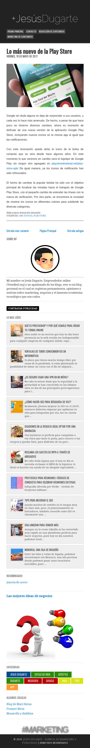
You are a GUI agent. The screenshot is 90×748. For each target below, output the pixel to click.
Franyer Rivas (15, 708)
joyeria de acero (17, 582)
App (21, 216)
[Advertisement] (46, 7)
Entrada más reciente (18, 231)
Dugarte (15, 681)
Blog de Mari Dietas (19, 704)
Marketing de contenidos (20, 36)
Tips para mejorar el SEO (39, 500)
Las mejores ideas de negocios (29, 596)
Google (28, 216)
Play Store (40, 216)
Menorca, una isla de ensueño (41, 550)
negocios (33, 681)
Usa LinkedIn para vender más (41, 525)
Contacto (31, 31)
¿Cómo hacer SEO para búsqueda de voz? (48, 402)
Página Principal (15, 31)
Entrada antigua (75, 231)
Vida (64, 681)
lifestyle (63, 674)
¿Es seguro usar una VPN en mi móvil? (46, 377)
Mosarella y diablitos (20, 713)
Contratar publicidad (22, 308)
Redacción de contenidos (51, 31)
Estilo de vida (42, 674)
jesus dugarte (18, 674)
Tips (77, 681)
